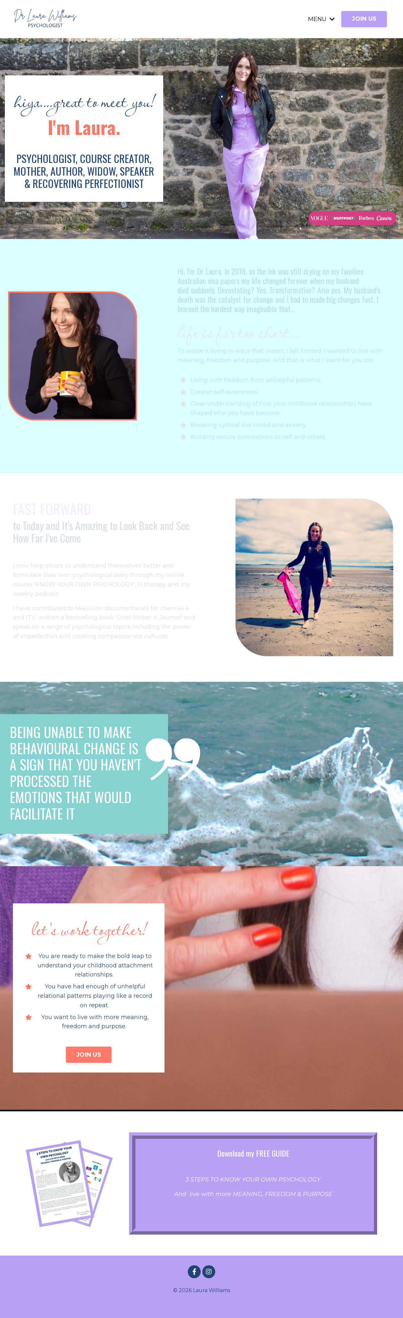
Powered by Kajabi (202, 1301)
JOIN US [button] (364, 18)
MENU (321, 19)
